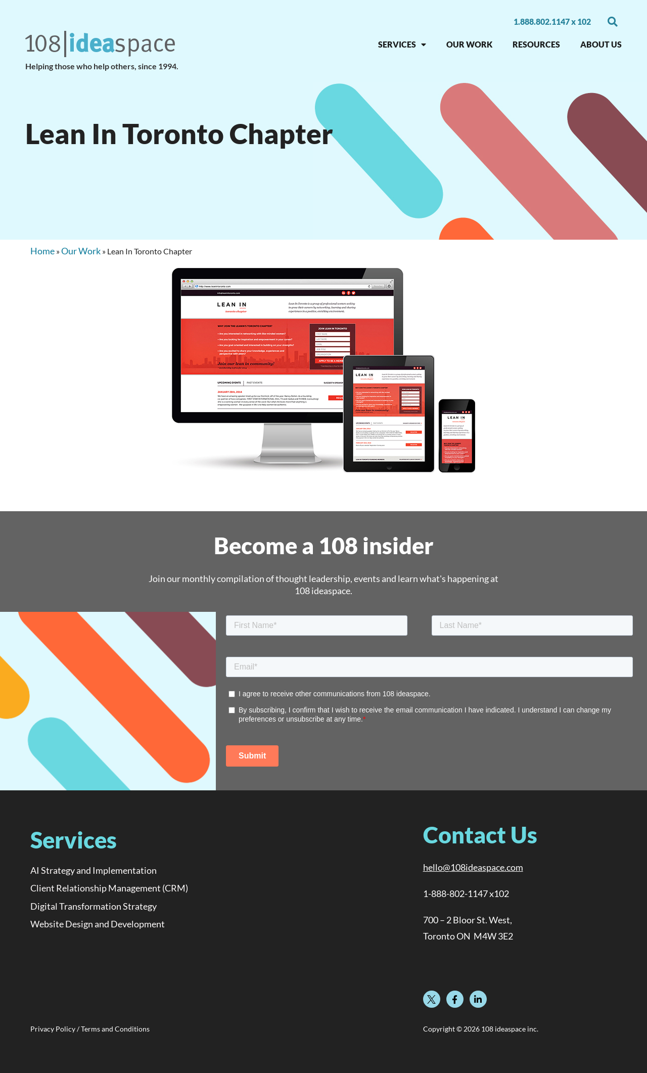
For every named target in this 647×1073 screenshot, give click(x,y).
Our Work (81, 250)
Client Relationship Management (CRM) (109, 887)
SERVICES (402, 44)
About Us (601, 44)
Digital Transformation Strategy (93, 906)
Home (42, 250)
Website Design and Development (97, 923)
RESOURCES (536, 44)
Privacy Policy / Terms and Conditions (90, 1029)
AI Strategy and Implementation (93, 870)
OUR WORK (469, 44)
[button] (613, 22)
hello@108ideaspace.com (473, 867)
